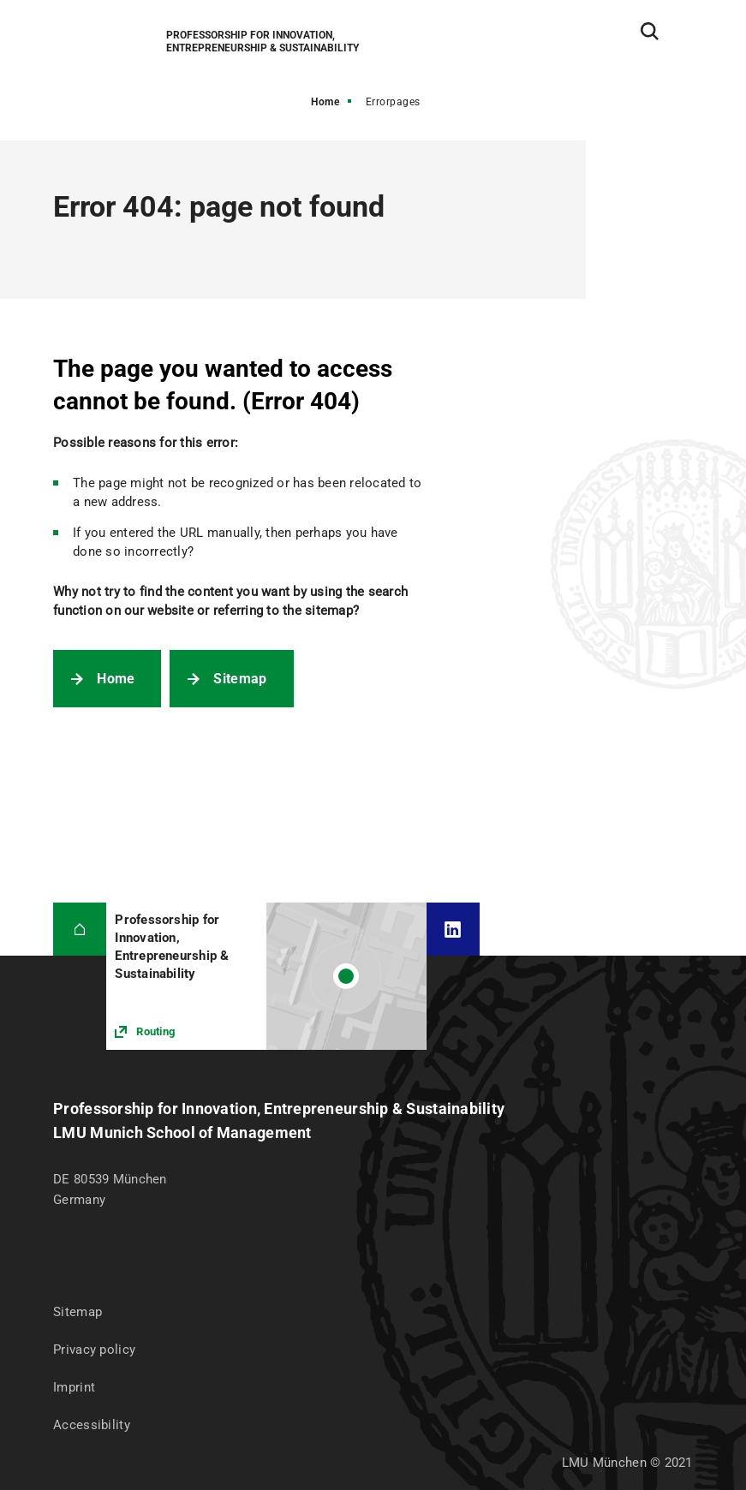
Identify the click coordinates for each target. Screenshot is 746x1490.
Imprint (74, 1387)
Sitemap (239, 678)
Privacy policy (94, 1349)
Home (325, 102)
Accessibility (91, 1425)
